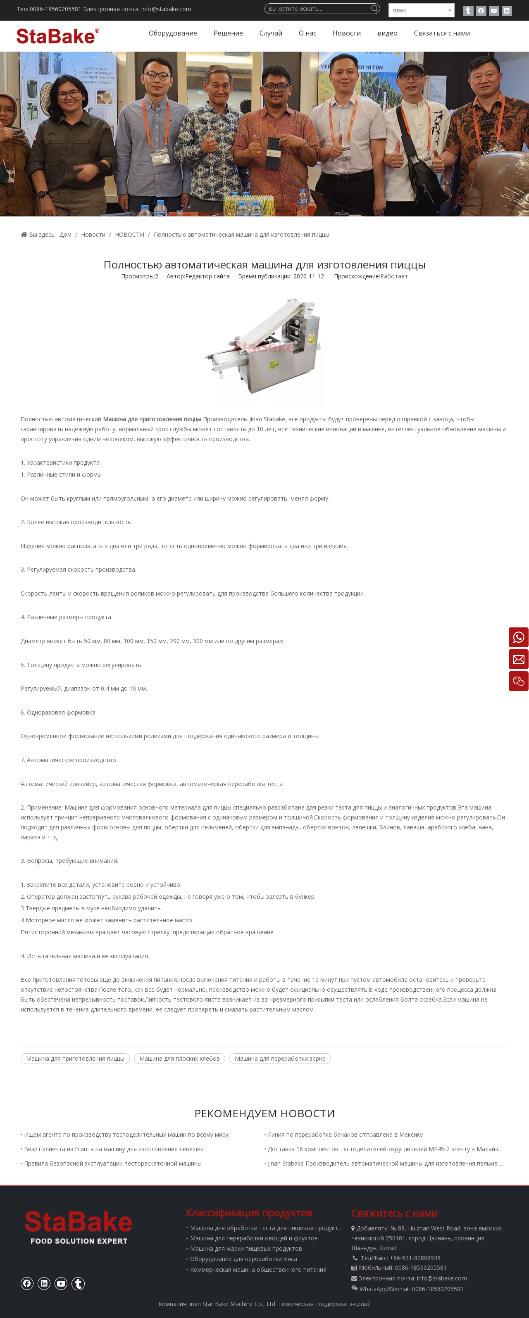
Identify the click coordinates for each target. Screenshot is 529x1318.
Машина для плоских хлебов (179, 1058)
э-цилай (360, 1304)
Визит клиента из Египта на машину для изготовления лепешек (113, 1149)
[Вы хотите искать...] (317, 9)
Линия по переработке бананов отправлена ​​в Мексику (345, 1134)
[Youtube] (494, 10)
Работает (394, 276)
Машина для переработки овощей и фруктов (254, 1238)
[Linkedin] (507, 10)
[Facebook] (481, 10)
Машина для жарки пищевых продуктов (246, 1248)
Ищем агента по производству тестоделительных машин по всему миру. (127, 1134)
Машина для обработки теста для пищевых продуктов (267, 1228)
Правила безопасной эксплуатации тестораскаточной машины (113, 1163)
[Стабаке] (78, 1227)
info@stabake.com (442, 1278)
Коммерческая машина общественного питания (258, 1269)
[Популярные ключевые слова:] (375, 9)
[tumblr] (468, 10)
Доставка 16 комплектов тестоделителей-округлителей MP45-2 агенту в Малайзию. (386, 1149)
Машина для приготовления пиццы (75, 1058)
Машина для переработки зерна (280, 1058)
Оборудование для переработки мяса (243, 1259)
